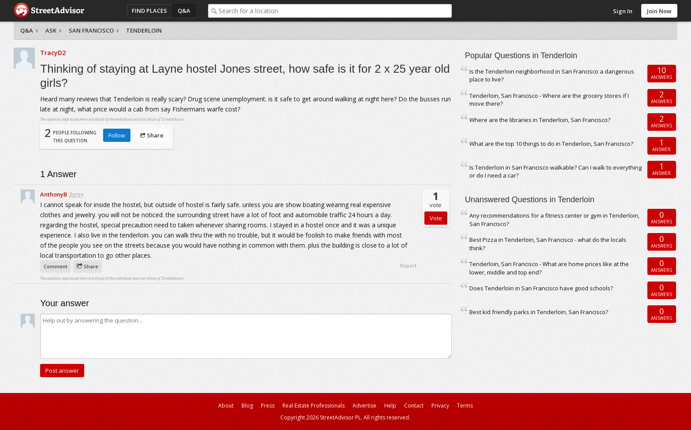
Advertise (364, 405)
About (226, 405)
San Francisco (91, 30)
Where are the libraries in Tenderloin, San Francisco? (539, 120)
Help (390, 405)
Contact (414, 405)
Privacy (440, 405)
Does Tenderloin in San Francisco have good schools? (541, 288)
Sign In (622, 11)
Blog (247, 405)
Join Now (659, 11)
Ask (50, 30)
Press (268, 405)
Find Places (149, 11)
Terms (465, 405)
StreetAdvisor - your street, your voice (49, 11)
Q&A (184, 11)
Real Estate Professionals (313, 405)
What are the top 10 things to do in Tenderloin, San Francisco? (551, 144)
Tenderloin (144, 30)
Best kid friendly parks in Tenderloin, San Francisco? (538, 312)
